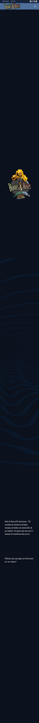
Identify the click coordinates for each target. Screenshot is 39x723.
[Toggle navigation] (35, 6)
